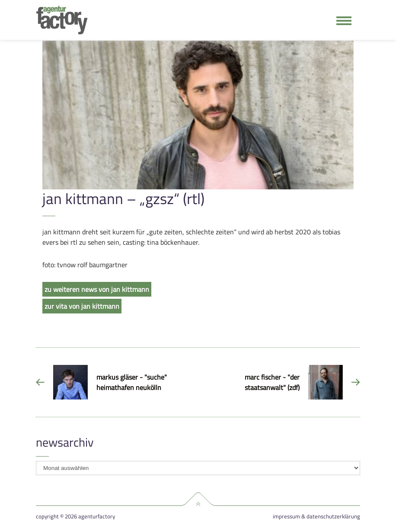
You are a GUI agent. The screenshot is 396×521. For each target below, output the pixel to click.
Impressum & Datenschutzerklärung (316, 516)
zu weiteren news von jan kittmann (97, 289)
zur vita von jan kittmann (82, 306)
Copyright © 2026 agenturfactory (75, 516)
